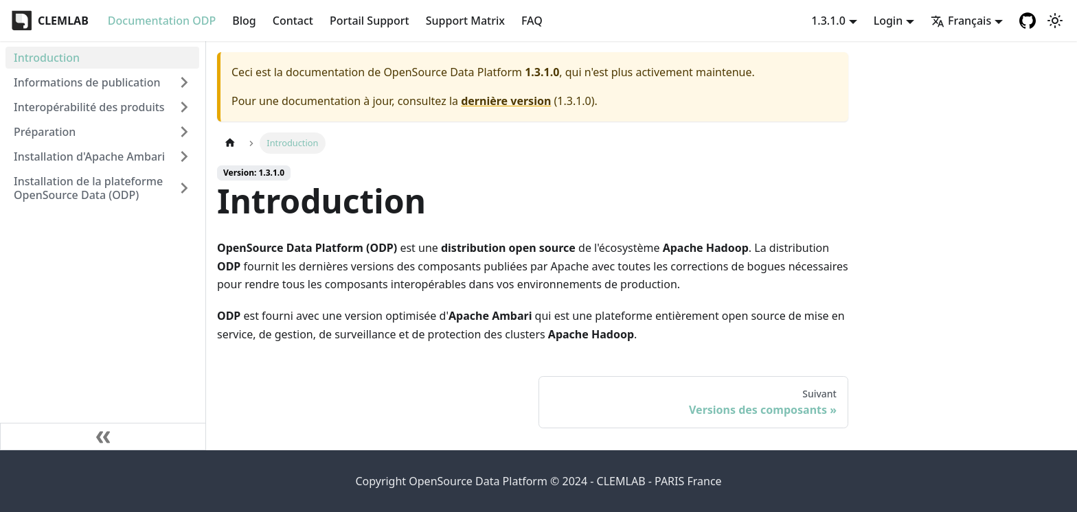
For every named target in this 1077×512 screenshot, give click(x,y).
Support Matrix (465, 20)
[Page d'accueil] (230, 143)
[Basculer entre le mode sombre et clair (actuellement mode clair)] (1055, 21)
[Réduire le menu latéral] (103, 436)
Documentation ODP (162, 20)
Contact (293, 20)
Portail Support (369, 20)
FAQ (532, 20)
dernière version (506, 100)
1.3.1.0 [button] (828, 20)
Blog (244, 20)
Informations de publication (87, 82)
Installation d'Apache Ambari (89, 156)
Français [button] (961, 20)
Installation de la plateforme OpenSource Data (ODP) (88, 188)
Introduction (47, 57)
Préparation (45, 131)
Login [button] (888, 20)
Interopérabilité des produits (89, 107)
